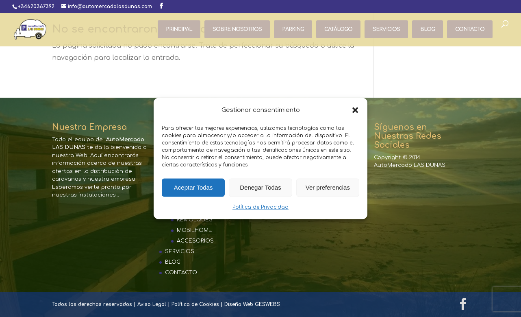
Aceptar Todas (193, 187)
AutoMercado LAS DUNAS (409, 165)
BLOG (427, 29)
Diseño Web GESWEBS (252, 304)
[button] (355, 110)
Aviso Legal (151, 304)
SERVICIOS (386, 29)
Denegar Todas (260, 187)
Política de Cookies (195, 304)
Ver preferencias (328, 187)
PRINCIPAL (179, 29)
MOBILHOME (194, 230)
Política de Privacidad (260, 207)
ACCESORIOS (195, 241)
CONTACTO (469, 29)
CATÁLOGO (338, 29)
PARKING (293, 29)
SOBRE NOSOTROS (237, 29)
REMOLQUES (195, 220)
